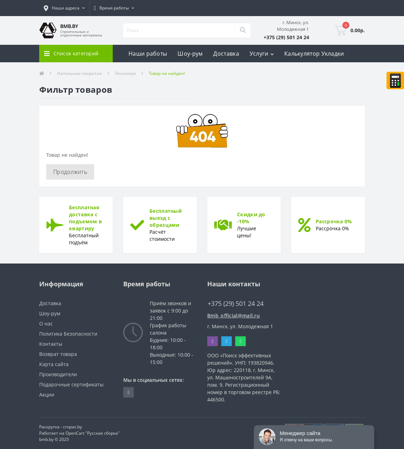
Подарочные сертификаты (71, 384)
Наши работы (147, 53)
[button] (64, 8)
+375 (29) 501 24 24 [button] (236, 304)
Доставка (226, 53)
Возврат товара (58, 354)
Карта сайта (54, 364)
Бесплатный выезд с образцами (165, 218)
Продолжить (70, 172)
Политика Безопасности (68, 333)
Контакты (50, 344)
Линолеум (125, 73)
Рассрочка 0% (334, 221)
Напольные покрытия (79, 73)
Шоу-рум (190, 53)
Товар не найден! (167, 73)
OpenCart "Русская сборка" (92, 433)
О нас (46, 323)
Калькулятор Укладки (314, 53)
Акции (46, 394)
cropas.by (72, 427)
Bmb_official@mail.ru (233, 315)
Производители (58, 374)
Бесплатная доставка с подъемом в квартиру (85, 218)
